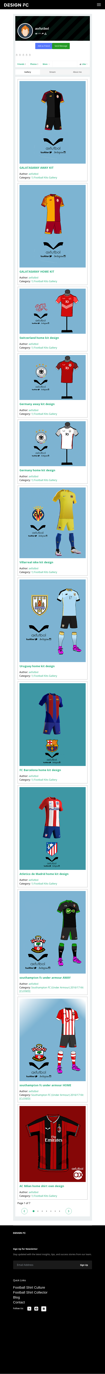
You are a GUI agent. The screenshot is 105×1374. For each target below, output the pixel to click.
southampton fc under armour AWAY (45, 977)
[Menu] (99, 4)
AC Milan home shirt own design (41, 1186)
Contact (19, 1302)
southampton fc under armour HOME (45, 1085)
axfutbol (33, 174)
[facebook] (36, 1309)
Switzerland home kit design (39, 338)
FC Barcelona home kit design (40, 770)
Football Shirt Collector (30, 1292)
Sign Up (84, 1264)
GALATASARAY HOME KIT (36, 271)
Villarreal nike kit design (36, 562)
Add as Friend (44, 46)
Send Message (61, 46)
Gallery (27, 72)
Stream (52, 72)
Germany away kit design (37, 404)
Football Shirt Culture (29, 1287)
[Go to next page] (69, 1211)
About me (77, 72)
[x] (29, 1309)
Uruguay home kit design (37, 666)
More (46, 64)
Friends (21, 64)
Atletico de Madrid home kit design (44, 874)
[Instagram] (43, 1308)
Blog (16, 1297)
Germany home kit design (37, 470)
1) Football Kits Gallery (44, 177)
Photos (34, 64)
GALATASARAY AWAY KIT (36, 167)
